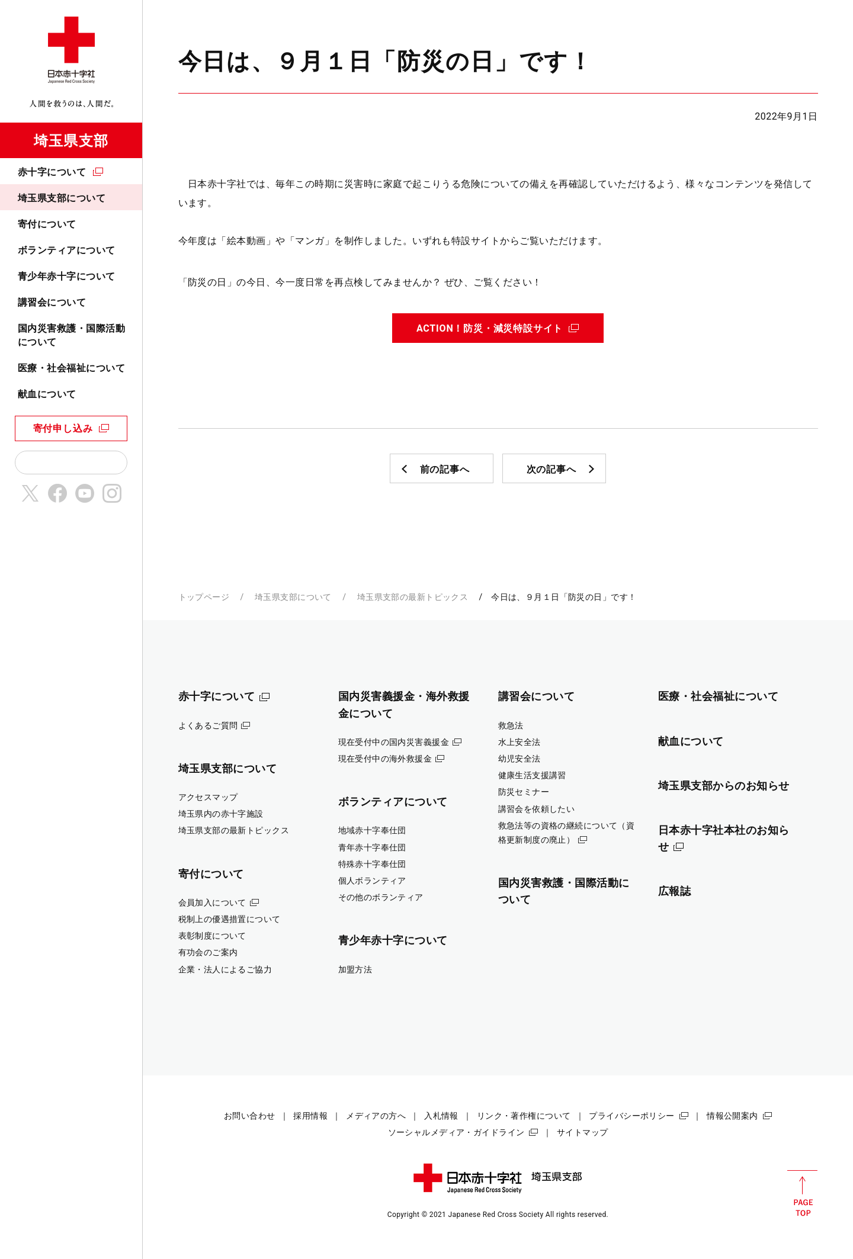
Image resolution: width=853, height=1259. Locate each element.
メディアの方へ (376, 1115)
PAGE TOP (802, 1193)
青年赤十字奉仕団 (372, 847)
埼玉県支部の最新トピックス (413, 597)
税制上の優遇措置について (229, 919)
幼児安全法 (519, 758)
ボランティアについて (67, 250)
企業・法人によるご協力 (225, 969)
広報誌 (674, 891)
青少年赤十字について (67, 276)
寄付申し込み (63, 428)
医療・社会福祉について (71, 368)
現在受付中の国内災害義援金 (394, 742)
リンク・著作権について (524, 1115)
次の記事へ (551, 469)
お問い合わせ (249, 1115)
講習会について (52, 302)
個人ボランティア (372, 880)
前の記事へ (445, 469)
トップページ (204, 597)
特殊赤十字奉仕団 (372, 864)
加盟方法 (355, 969)
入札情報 (441, 1115)
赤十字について (52, 172)
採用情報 (310, 1115)
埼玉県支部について (61, 198)
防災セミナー (524, 791)
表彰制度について (212, 935)
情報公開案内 (732, 1115)
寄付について (47, 224)
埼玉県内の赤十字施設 (221, 813)
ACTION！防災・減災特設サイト (489, 328)
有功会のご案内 (208, 952)
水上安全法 (519, 742)
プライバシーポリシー (631, 1115)
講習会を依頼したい (536, 809)
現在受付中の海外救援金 (385, 758)
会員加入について (212, 902)
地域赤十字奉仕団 (372, 830)
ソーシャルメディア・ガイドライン (456, 1132)
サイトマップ (582, 1132)
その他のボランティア (381, 897)
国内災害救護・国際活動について (71, 335)
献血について (47, 394)
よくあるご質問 (208, 725)
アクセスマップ (208, 797)
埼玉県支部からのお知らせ (724, 785)
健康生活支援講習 (532, 775)
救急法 (511, 725)
